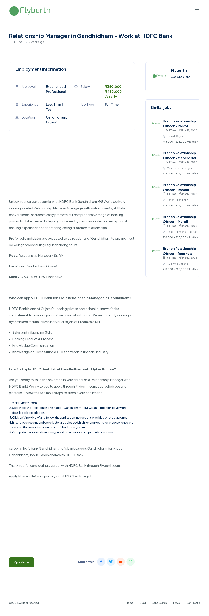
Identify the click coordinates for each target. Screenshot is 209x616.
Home (129, 602)
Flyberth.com (27, 403)
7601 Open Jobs (180, 76)
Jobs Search (159, 602)
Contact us (193, 602)
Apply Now (21, 562)
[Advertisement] (72, 169)
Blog (143, 602)
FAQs (176, 602)
